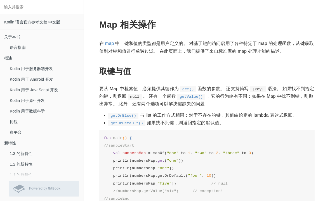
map (109, 43)
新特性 (10, 143)
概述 (8, 58)
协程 (14, 121)
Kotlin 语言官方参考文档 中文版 (32, 22)
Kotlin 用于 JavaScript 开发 (34, 90)
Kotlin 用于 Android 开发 (31, 79)
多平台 (16, 132)
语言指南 (18, 47)
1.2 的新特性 (21, 164)
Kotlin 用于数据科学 (27, 111)
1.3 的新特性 (21, 153)
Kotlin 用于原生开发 (27, 100)
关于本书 (12, 37)
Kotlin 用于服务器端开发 (31, 68)
